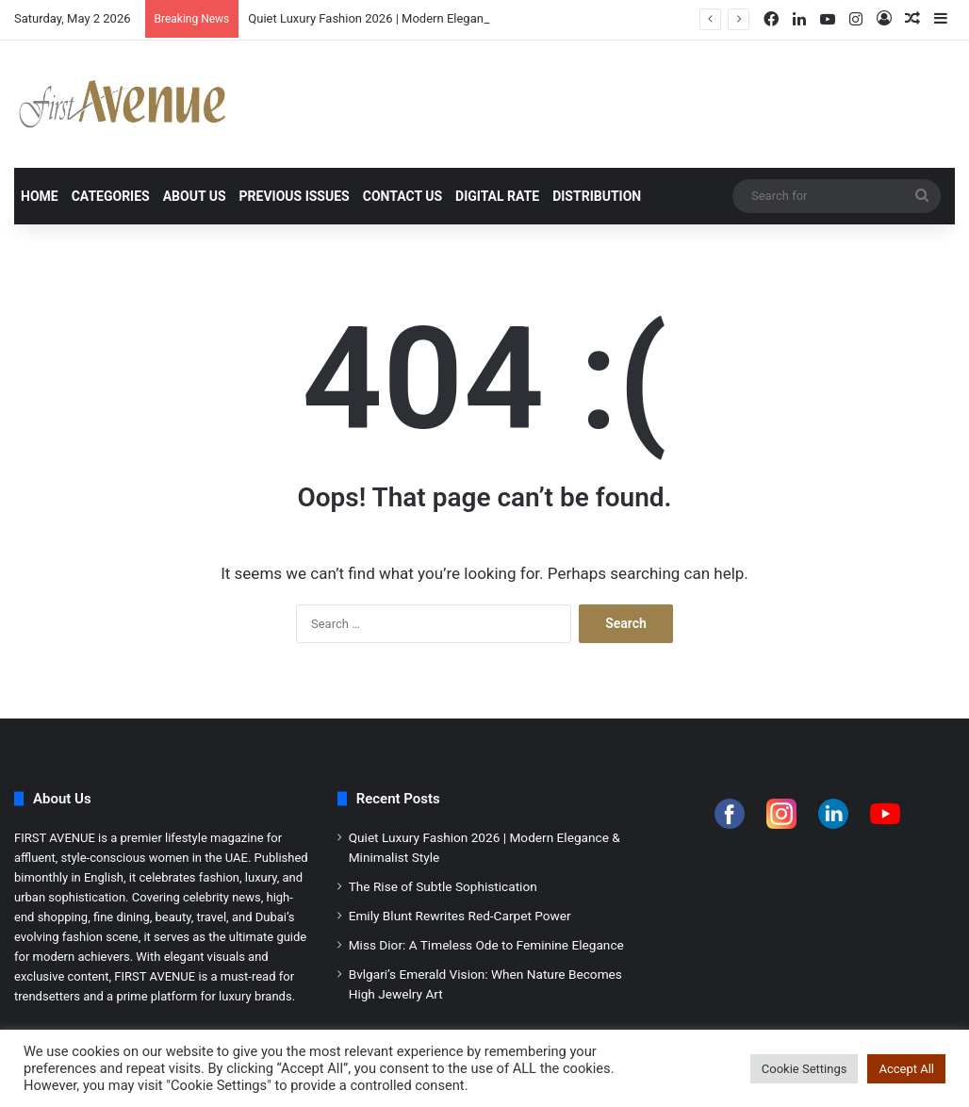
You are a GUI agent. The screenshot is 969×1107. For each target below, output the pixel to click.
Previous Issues (294, 196)
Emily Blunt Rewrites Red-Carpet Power (460, 915)
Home (39, 196)
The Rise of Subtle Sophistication (443, 886)
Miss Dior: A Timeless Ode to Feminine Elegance (486, 944)
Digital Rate (497, 196)
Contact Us (402, 196)
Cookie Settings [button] (804, 1069)
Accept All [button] (906, 1069)
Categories (111, 196)
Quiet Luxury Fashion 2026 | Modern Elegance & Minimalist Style (422, 18)
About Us (194, 196)
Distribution (596, 196)
